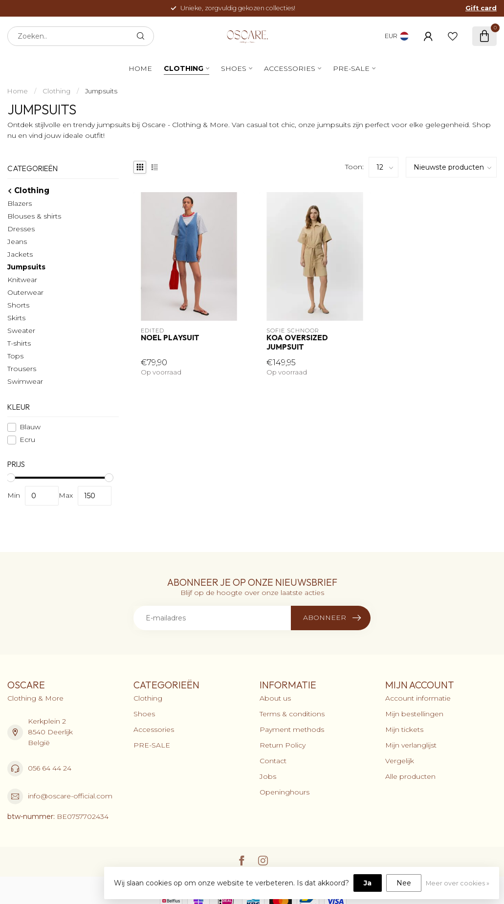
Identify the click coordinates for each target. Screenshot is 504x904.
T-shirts (19, 343)
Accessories (289, 68)
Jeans (17, 241)
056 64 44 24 (49, 768)
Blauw (30, 427)
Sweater (21, 330)
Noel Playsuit (170, 337)
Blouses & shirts (34, 216)
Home (140, 68)
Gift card (481, 8)
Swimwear (25, 381)
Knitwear (22, 279)
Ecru (27, 439)
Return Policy (283, 745)
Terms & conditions (292, 713)
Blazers (19, 203)
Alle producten (410, 776)
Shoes (233, 68)
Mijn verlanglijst (411, 745)
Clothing (183, 68)
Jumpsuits (101, 91)
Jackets (20, 254)
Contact (273, 760)
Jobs (268, 776)
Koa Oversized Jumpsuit (297, 342)
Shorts (18, 305)
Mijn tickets (404, 729)
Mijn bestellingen (414, 713)
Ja (368, 883)
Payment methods (292, 729)
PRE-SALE (351, 68)
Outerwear (25, 292)
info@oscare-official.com (70, 796)
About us (275, 698)
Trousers (21, 368)
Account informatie (418, 698)
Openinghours (284, 792)
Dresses (21, 228)
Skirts (16, 317)
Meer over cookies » (457, 883)
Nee (403, 883)
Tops (15, 356)
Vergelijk (399, 760)
